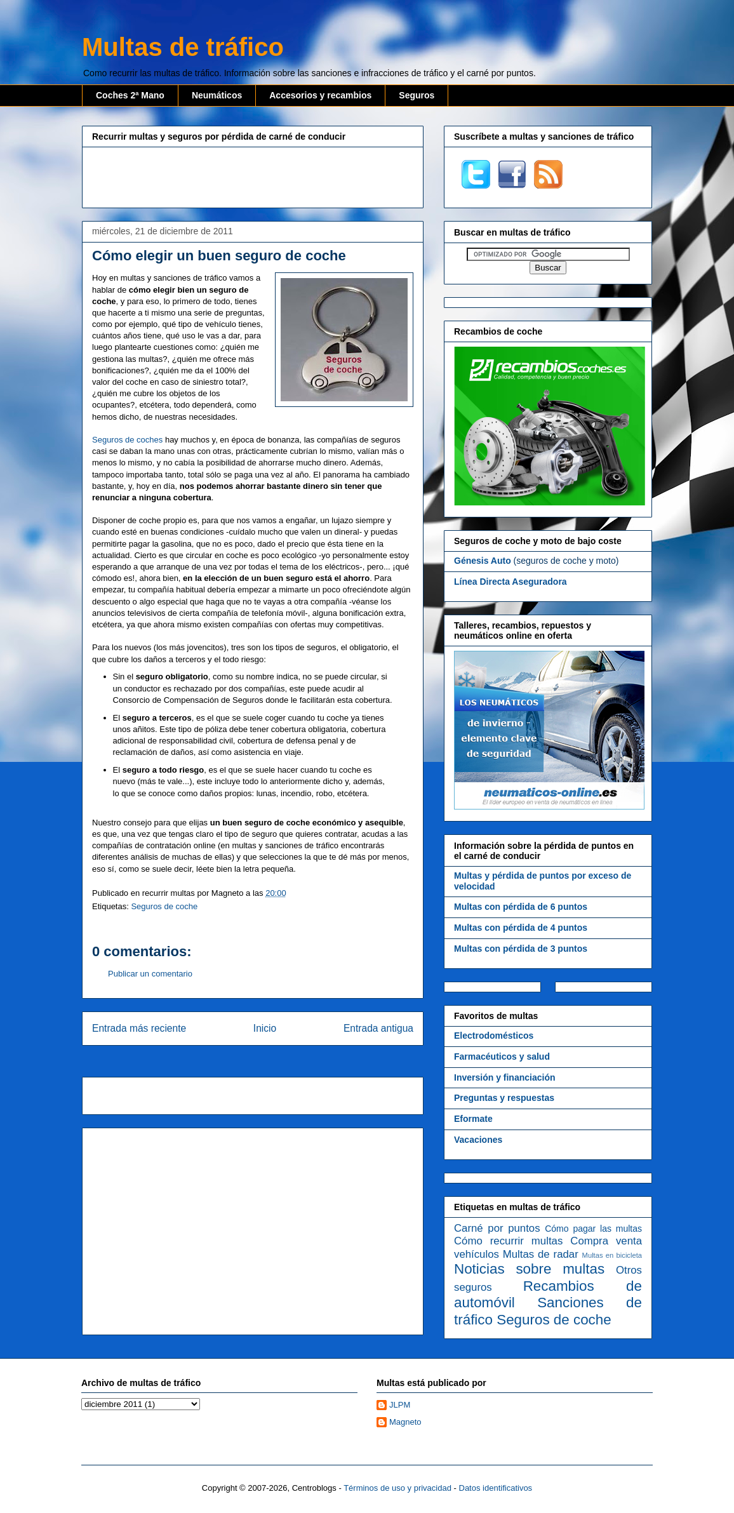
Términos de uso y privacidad (397, 1488)
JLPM (399, 1405)
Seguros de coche (164, 906)
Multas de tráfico (183, 47)
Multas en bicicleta (612, 1255)
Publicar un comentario (150, 973)
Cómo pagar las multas (593, 1228)
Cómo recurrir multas (508, 1241)
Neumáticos (217, 95)
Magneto (405, 1422)
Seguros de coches (127, 439)
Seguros (416, 95)
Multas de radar (540, 1254)
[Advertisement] (252, 176)
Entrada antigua (378, 1028)
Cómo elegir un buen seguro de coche (219, 255)
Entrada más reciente (139, 1028)
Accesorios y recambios (320, 95)
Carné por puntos (497, 1228)
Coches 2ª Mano (130, 95)
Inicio (264, 1028)
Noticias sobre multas (529, 1269)
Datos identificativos (496, 1488)
